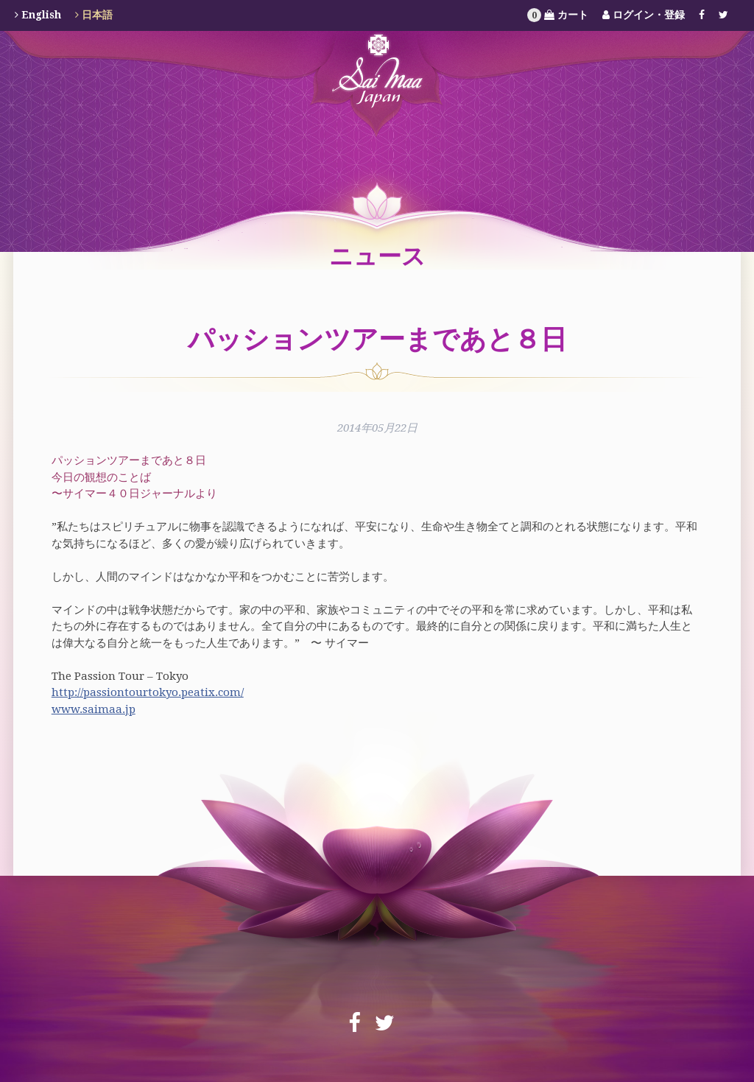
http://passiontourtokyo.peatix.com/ (148, 692)
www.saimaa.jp (93, 709)
